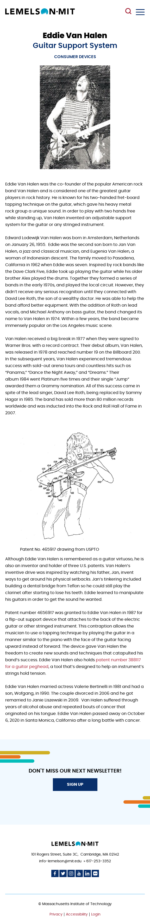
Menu (140, 12)
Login (96, 914)
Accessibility (77, 914)
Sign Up (75, 784)
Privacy (56, 914)
